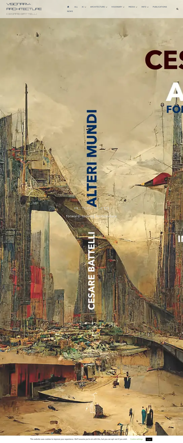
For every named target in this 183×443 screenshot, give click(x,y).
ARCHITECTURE (97, 6)
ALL (76, 6)
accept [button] (149, 439)
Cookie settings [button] (136, 439)
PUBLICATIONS (160, 6)
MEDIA (131, 6)
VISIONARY (116, 6)
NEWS (70, 11)
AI (83, 6)
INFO (143, 6)
